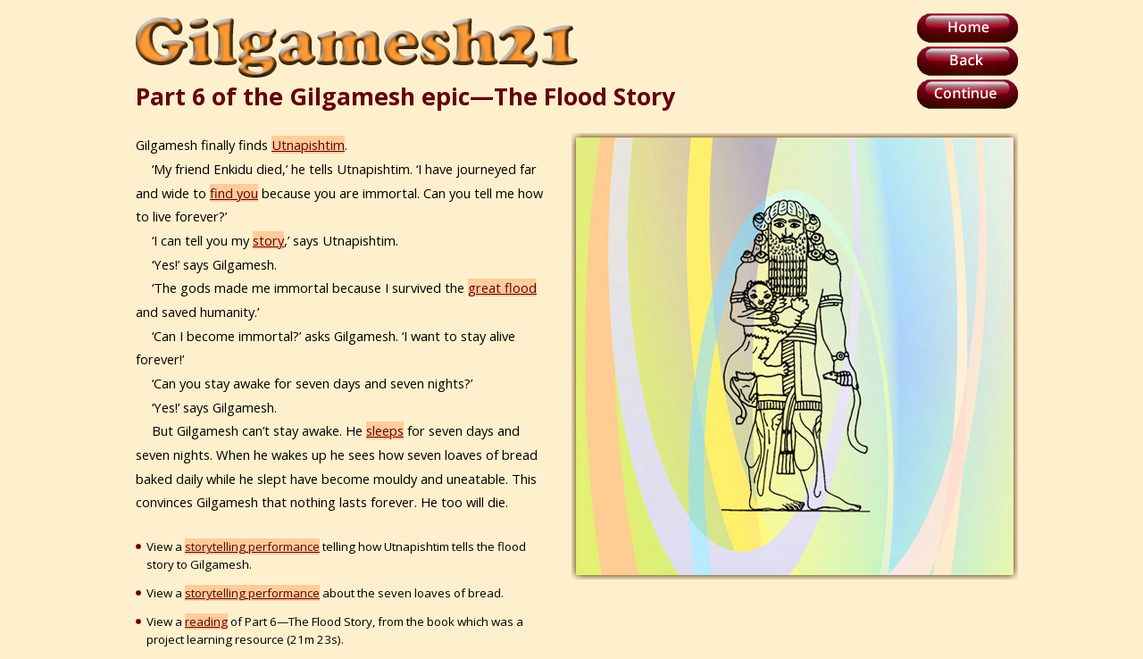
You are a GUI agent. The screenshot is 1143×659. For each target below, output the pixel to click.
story (268, 240)
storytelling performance (252, 546)
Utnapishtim (308, 145)
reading (206, 621)
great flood (502, 287)
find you (234, 193)
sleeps (385, 430)
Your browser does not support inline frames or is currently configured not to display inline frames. (795, 356)
